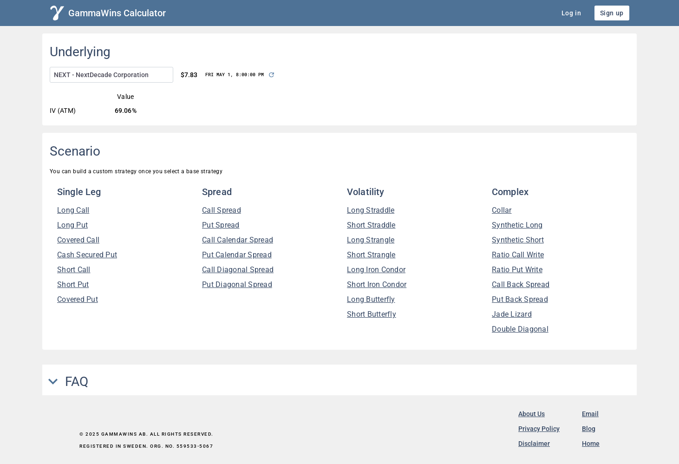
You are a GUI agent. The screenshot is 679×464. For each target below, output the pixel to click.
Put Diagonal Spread (237, 284)
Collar (502, 210)
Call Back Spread (520, 284)
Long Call (73, 210)
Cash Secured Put (87, 254)
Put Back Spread (520, 299)
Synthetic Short (518, 239)
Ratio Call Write (518, 254)
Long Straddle (370, 210)
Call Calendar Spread (237, 239)
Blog (588, 428)
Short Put (73, 284)
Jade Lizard (512, 314)
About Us (531, 414)
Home (591, 443)
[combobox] (111, 75)
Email (590, 414)
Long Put (72, 225)
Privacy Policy (539, 428)
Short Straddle (371, 225)
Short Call (74, 269)
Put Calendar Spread (237, 254)
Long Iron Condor (376, 269)
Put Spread (221, 225)
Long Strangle (370, 239)
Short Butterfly (371, 314)
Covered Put (77, 299)
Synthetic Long (517, 225)
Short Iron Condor (376, 284)
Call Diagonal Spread (238, 269)
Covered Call (78, 239)
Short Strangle (371, 254)
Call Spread (221, 210)
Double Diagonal (520, 329)
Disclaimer (534, 443)
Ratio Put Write (517, 269)
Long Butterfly (371, 299)
